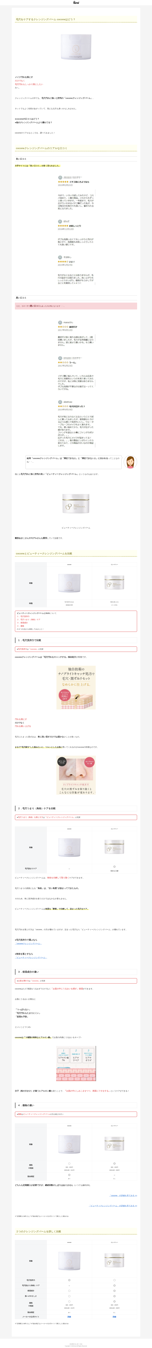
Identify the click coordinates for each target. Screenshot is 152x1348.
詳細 (69, 1317)
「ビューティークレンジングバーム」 (31, 958)
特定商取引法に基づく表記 (76, 1344)
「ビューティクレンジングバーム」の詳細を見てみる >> (113, 1206)
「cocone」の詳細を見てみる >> (123, 1195)
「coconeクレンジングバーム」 (28, 943)
